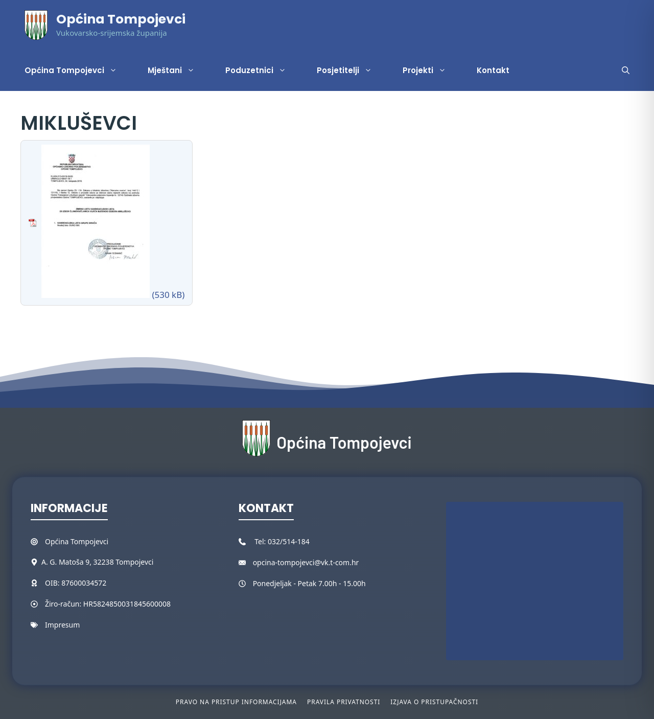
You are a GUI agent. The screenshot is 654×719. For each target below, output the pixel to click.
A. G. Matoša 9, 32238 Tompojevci (97, 562)
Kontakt (493, 70)
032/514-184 (289, 541)
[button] (625, 70)
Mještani (179, 70)
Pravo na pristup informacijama (236, 702)
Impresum (62, 625)
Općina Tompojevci (120, 19)
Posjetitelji (352, 70)
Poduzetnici (263, 70)
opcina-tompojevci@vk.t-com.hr (306, 562)
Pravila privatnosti (343, 702)
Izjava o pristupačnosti (434, 702)
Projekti (432, 70)
